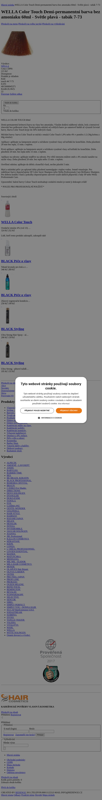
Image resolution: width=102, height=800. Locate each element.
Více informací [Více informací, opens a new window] (64, 403)
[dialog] (51, 400)
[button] (51, 418)
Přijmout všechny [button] (69, 410)
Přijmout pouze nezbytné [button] (37, 410)
